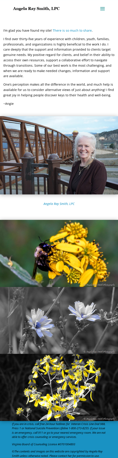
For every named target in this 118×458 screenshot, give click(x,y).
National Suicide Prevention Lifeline (46, 428)
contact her (65, 456)
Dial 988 (99, 424)
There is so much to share (72, 30)
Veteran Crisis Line (82, 424)
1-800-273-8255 (79, 428)
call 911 (38, 433)
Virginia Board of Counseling (29, 444)
